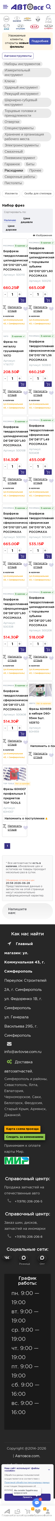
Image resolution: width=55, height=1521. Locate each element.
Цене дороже (11, 228)
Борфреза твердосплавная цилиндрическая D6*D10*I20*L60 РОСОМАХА (16, 260)
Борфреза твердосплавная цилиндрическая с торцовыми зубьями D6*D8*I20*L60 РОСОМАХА (41, 612)
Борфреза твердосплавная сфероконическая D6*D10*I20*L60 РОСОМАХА (16, 522)
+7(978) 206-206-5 (23, 1201)
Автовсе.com (27, 1456)
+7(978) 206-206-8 (23, 1237)
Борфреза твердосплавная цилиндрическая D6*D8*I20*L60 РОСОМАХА (16, 436)
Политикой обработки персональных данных (27, 1483)
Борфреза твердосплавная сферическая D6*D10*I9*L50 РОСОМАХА (41, 522)
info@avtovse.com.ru (22, 1052)
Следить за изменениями (24, 1137)
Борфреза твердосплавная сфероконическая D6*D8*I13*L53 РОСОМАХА (16, 700)
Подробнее (40, 41)
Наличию (10, 220)
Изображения (42, 235)
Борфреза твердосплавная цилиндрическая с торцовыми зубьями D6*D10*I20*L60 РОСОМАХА (41, 262)
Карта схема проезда (22, 1129)
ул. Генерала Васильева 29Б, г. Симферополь (20, 1026)
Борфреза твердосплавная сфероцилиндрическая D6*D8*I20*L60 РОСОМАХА (20, 608)
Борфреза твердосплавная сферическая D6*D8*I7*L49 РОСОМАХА (41, 435)
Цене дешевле (27, 220)
